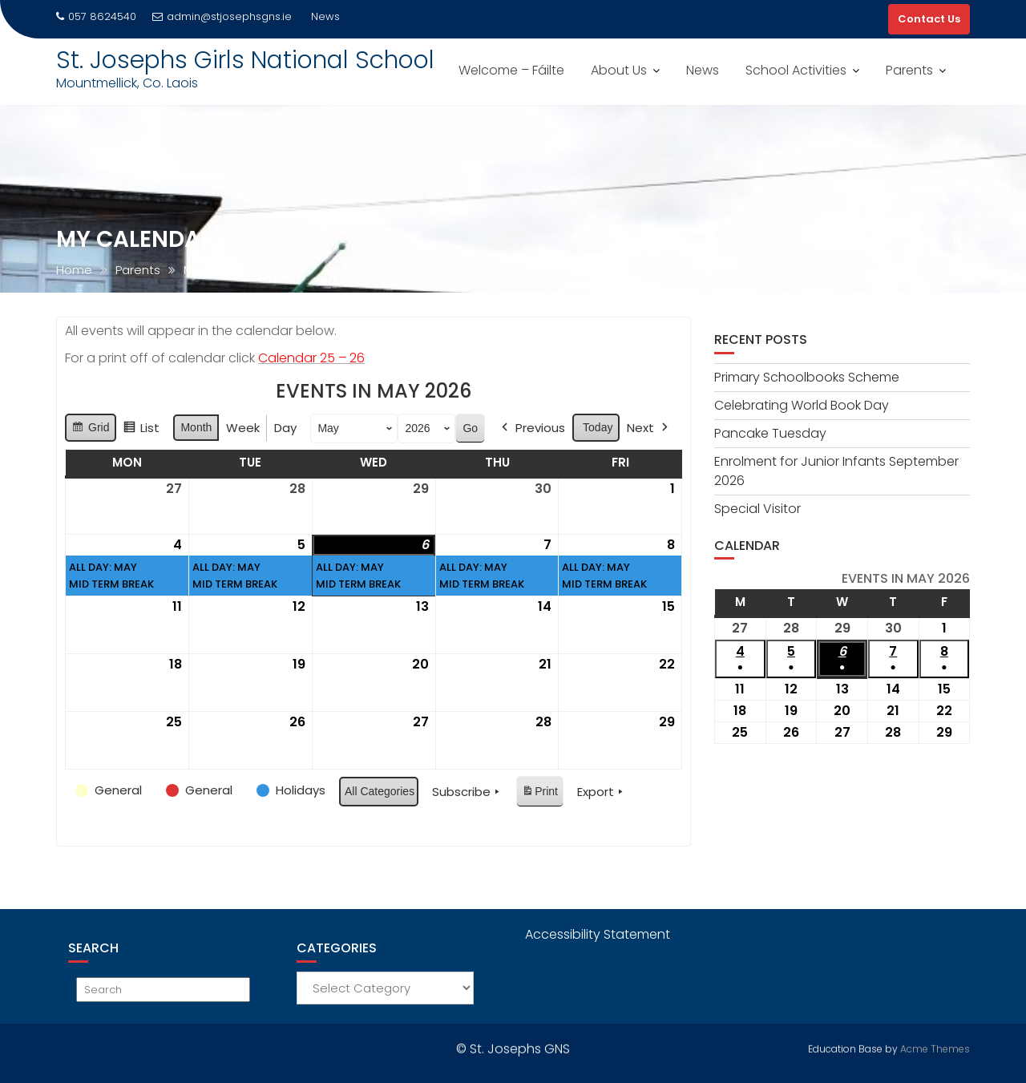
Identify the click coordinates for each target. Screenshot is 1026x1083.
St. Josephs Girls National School (245, 60)
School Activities (795, 70)
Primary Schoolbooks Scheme (806, 377)
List (141, 430)
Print (539, 794)
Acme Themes (935, 1046)
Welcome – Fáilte (511, 70)
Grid (90, 430)
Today (597, 427)
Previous (532, 428)
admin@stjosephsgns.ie (222, 16)
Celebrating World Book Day (801, 405)
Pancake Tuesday (770, 433)
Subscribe (467, 792)
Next (649, 428)
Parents (909, 70)
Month (196, 427)
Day (285, 427)
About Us (619, 70)
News (702, 70)
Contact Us (929, 18)
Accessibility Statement (597, 934)
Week (243, 427)
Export (601, 792)
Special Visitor (757, 508)
